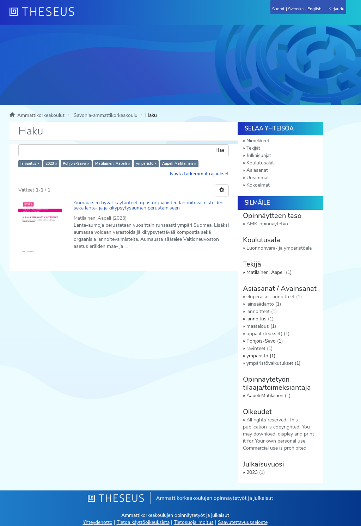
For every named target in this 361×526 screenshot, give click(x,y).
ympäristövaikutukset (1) (273, 363)
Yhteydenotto (97, 522)
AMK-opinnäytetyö (267, 223)
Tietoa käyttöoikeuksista (143, 522)
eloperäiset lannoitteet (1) (274, 296)
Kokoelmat (258, 185)
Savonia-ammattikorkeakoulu (105, 115)
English (314, 9)
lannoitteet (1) (261, 311)
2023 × (51, 163)
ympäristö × (146, 163)
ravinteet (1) (259, 348)
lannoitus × (29, 163)
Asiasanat (257, 170)
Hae (219, 150)
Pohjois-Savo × (76, 163)
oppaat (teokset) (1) (267, 333)
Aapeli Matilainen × (179, 163)
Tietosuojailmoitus (194, 522)
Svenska (296, 9)
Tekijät (253, 148)
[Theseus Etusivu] (80, 16)
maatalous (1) (261, 326)
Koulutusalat (260, 162)
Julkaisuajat (258, 155)
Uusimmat (257, 177)
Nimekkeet (257, 140)
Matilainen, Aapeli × (112, 163)
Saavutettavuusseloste (243, 522)
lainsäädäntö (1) (263, 304)
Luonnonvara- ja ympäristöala (279, 248)
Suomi (278, 9)
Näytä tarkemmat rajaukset (199, 173)
